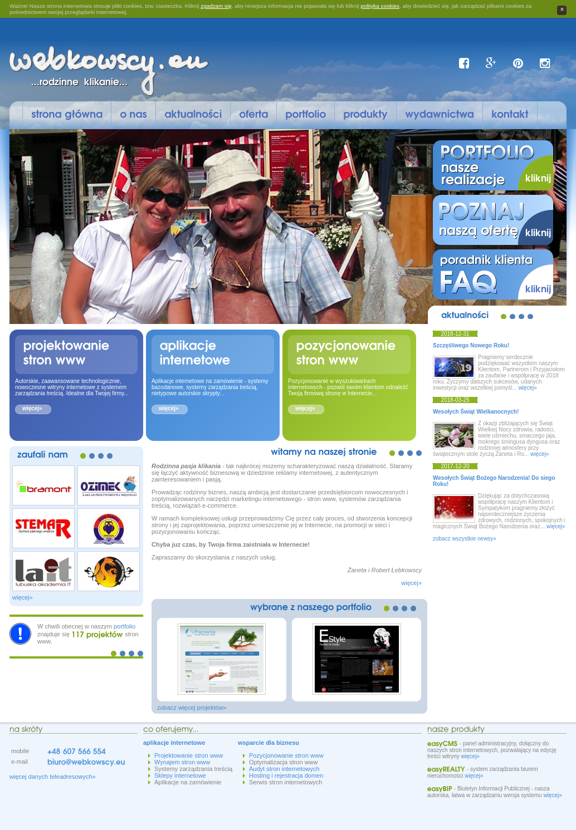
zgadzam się (216, 6)
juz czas (184, 544)
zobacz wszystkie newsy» (464, 539)
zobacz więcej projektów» (192, 707)
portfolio (124, 626)
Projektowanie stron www (188, 755)
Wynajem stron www (182, 762)
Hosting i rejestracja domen (286, 775)
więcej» (32, 408)
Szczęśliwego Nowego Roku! (471, 345)
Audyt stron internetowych (284, 768)
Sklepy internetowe (180, 775)
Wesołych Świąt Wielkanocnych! (476, 412)
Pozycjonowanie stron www (286, 755)
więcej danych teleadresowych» (52, 776)
